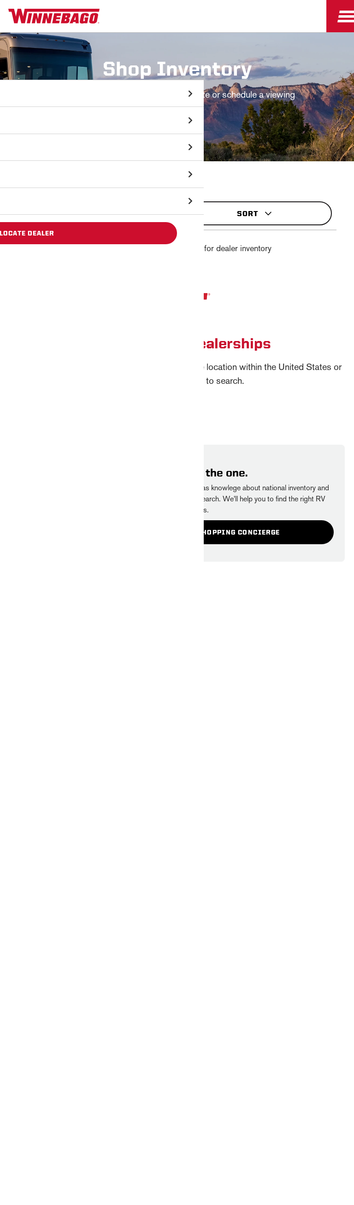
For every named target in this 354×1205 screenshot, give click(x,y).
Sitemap (87, 1098)
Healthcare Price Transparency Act (289, 1098)
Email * (121, 842)
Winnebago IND (177, 939)
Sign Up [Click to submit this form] (131, 871)
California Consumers (146, 1121)
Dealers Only (177, 1026)
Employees (177, 1004)
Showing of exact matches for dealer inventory (179, 248)
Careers (177, 982)
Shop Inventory (20, 166)
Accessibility (140, 1098)
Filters (94, 209)
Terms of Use (221, 1121)
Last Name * (129, 812)
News (177, 961)
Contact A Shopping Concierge (217, 532)
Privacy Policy (227, 729)
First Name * (130, 783)
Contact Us (198, 1098)
